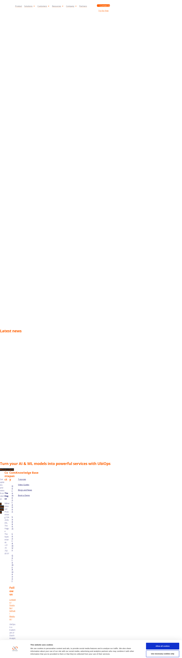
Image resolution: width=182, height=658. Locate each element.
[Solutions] (29, 6)
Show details (35, 653)
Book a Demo (24, 495)
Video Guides (23, 484)
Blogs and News (25, 490)
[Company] (71, 6)
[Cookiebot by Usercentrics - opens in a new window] (15, 653)
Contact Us (12, 542)
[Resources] (58, 6)
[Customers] (43, 6)
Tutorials (22, 479)
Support (120, 2)
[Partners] (83, 6)
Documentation (108, 2)
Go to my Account (133, 2)
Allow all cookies (163, 639)
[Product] (18, 6)
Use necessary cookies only (162, 647)
